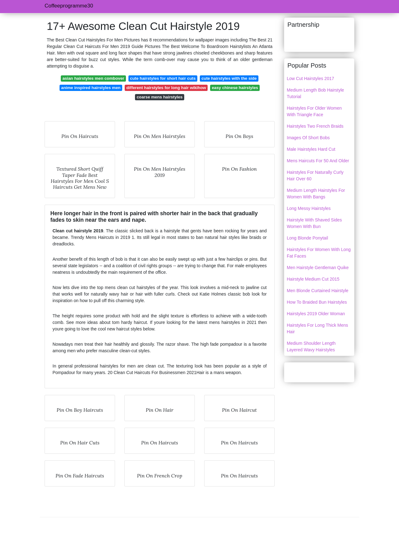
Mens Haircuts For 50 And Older (318, 160)
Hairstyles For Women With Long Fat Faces (319, 253)
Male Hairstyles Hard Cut (311, 149)
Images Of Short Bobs (308, 137)
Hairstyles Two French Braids (315, 126)
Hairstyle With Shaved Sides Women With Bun (314, 223)
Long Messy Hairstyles (309, 208)
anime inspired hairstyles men (91, 87)
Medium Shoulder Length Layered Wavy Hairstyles (311, 346)
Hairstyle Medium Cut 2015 (313, 279)
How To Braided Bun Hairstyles (317, 302)
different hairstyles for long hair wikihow (166, 87)
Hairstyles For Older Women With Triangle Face (314, 111)
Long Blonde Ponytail (307, 237)
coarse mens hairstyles (159, 97)
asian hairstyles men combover (93, 78)
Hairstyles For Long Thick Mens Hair (317, 328)
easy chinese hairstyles (235, 87)
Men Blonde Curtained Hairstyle (318, 290)
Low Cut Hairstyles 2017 (310, 78)
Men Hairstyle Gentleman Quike (318, 267)
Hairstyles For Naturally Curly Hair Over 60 (315, 175)
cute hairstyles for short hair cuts (163, 78)
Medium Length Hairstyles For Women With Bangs (316, 193)
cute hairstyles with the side (229, 78)
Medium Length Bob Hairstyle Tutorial (315, 93)
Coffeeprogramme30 (69, 6)
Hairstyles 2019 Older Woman (316, 313)
